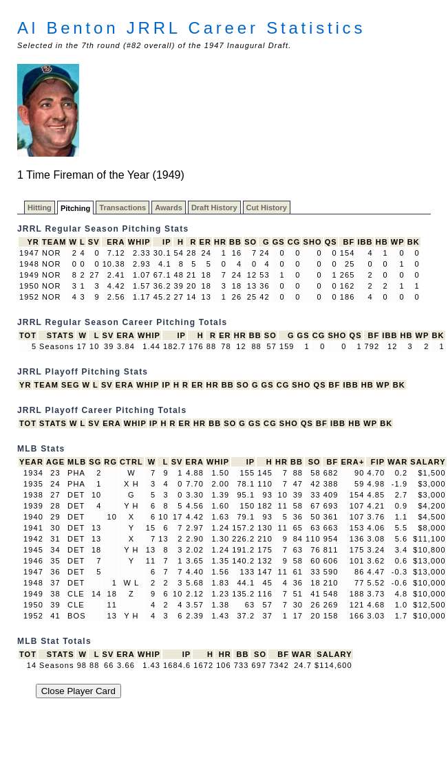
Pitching (75, 208)
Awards (168, 207)
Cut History (266, 207)
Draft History (214, 207)
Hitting (40, 207)
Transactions (122, 207)
